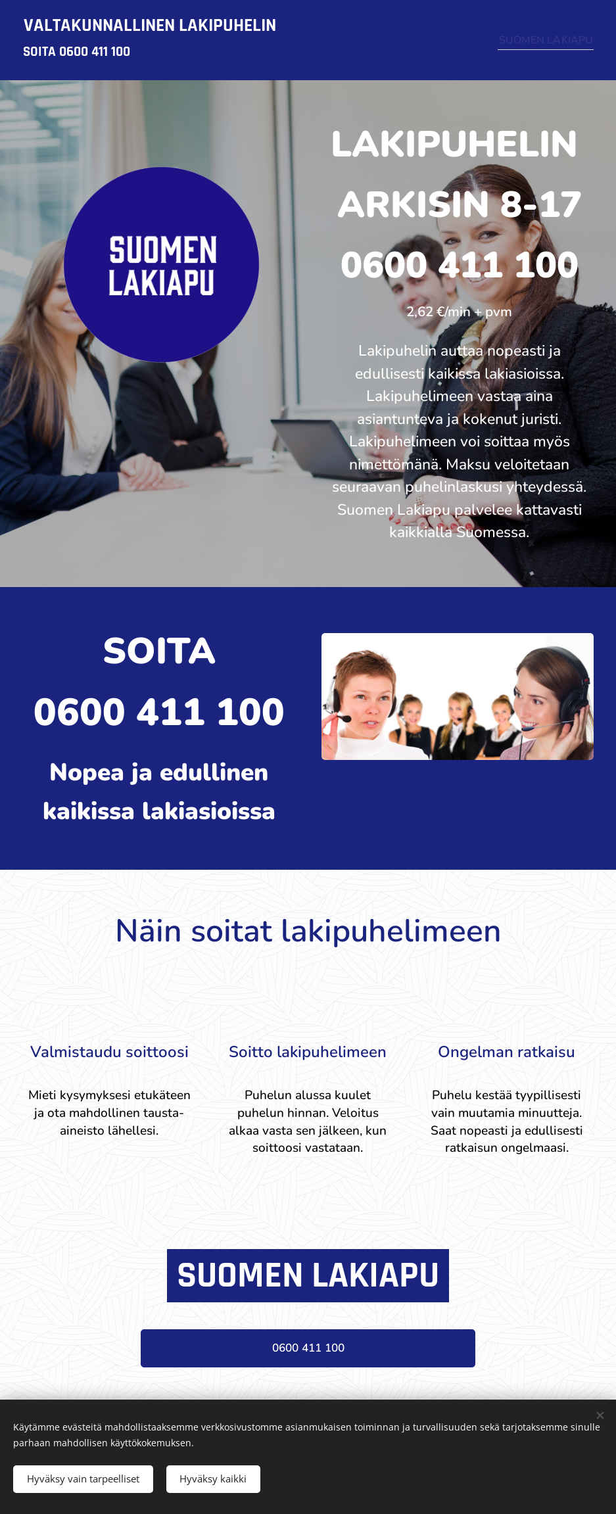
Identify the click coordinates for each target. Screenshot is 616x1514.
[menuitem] (541, 40)
